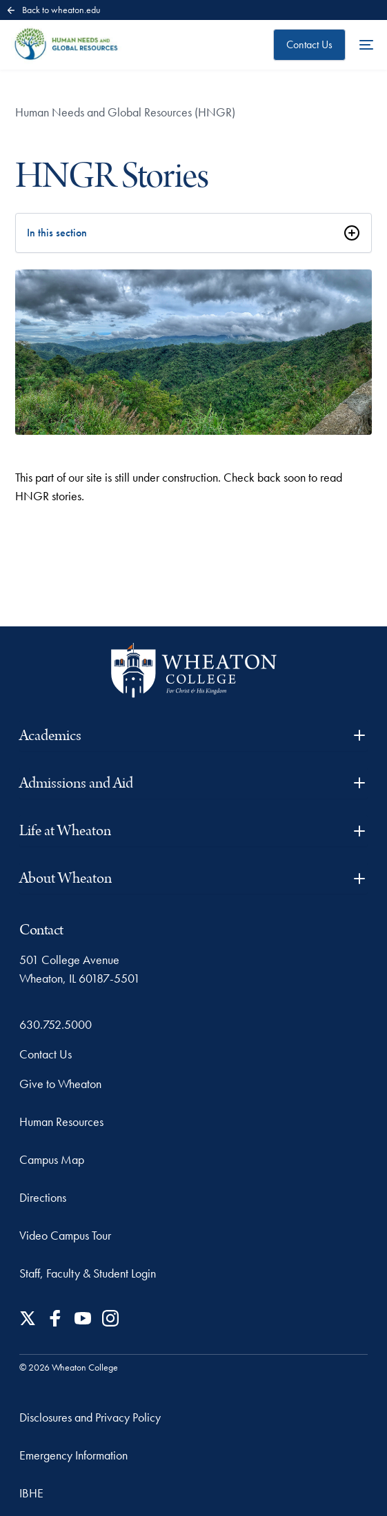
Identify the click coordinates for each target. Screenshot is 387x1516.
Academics (193, 735)
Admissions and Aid (193, 783)
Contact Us (309, 44)
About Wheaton (193, 878)
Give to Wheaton (60, 1084)
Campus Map (51, 1159)
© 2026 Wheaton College (68, 1367)
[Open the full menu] (366, 44)
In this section (57, 232)
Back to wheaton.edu (53, 9)
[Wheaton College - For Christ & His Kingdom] (194, 670)
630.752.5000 (55, 1024)
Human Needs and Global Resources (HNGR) (125, 112)
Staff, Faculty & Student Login (87, 1273)
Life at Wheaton (193, 830)
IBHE (31, 1493)
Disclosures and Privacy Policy (90, 1417)
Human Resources (61, 1121)
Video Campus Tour (65, 1235)
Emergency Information (73, 1455)
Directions (42, 1197)
